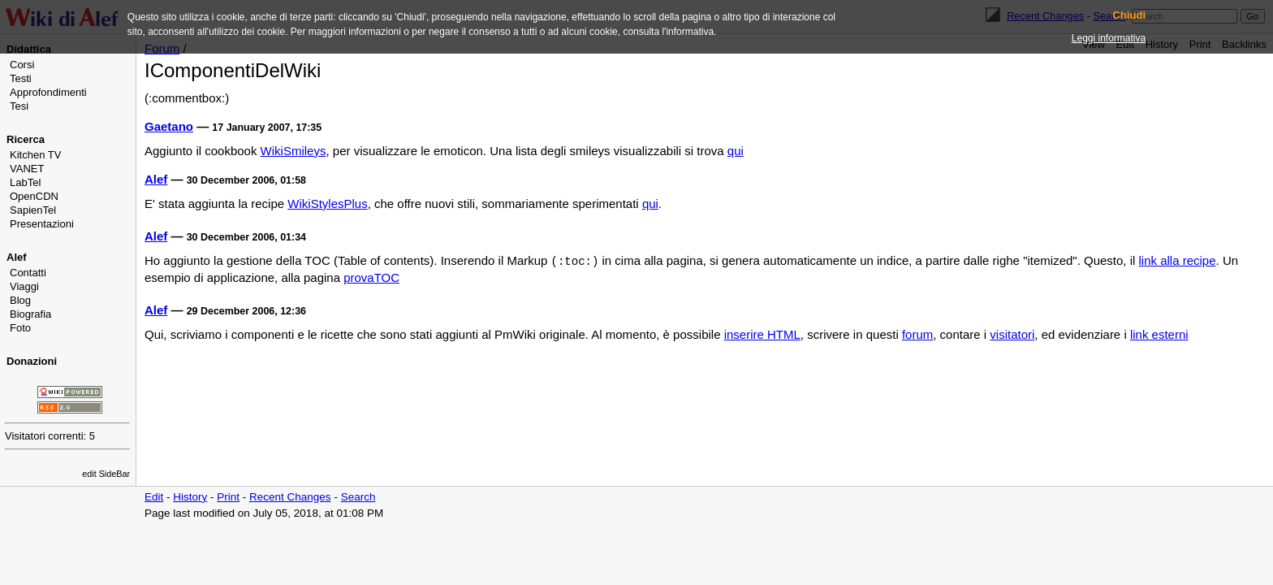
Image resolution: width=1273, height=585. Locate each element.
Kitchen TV (35, 155)
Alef (16, 257)
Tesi (19, 106)
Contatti (28, 272)
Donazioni (31, 361)
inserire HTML (762, 334)
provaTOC (371, 277)
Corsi (22, 64)
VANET (27, 168)
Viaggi (24, 286)
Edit (154, 497)
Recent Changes (290, 497)
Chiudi (1129, 15)
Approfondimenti (48, 92)
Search (358, 497)
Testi (21, 78)
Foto (20, 328)
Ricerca (25, 139)
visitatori (1012, 334)
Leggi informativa (1109, 38)
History (190, 497)
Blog (20, 300)
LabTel (25, 182)
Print (228, 497)
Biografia (30, 314)
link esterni (1159, 334)
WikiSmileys (293, 151)
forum (917, 334)
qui (735, 151)
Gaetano (169, 126)
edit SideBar (106, 474)
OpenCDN (34, 196)
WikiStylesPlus (327, 203)
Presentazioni (42, 224)
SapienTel (33, 210)
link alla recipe (1177, 260)
